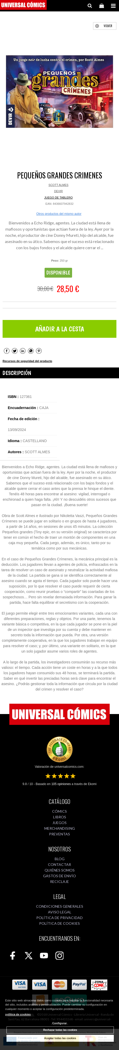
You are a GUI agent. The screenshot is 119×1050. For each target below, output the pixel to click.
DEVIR (58, 191)
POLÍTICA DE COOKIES (59, 923)
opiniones (61, 784)
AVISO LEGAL (59, 912)
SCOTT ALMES (58, 184)
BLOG (60, 859)
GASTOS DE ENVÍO (59, 876)
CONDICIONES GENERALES (59, 906)
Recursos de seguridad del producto (27, 361)
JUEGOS (59, 822)
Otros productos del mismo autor (58, 214)
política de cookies (18, 1014)
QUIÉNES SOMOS (60, 870)
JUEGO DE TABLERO (58, 197)
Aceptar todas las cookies (60, 1038)
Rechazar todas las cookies (60, 1030)
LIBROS (59, 817)
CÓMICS (59, 811)
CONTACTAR (59, 864)
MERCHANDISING (59, 828)
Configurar (59, 1023)
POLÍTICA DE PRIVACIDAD (59, 917)
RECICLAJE (59, 881)
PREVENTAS (59, 834)
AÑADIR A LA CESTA (59, 329)
